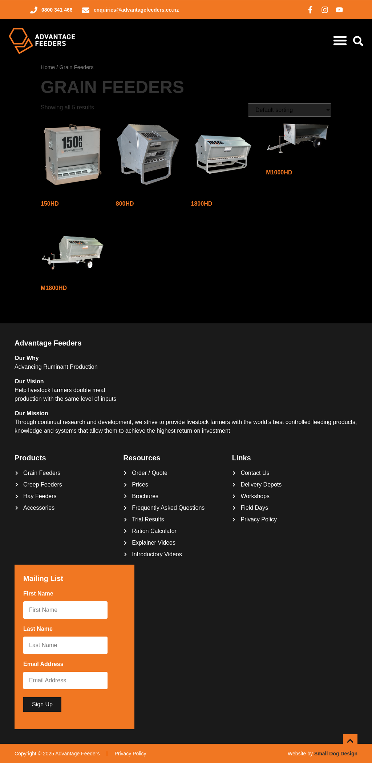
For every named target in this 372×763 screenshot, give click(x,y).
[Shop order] (289, 110)
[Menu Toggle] (340, 40)
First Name (39, 594)
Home (48, 67)
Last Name (39, 629)
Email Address (44, 664)
